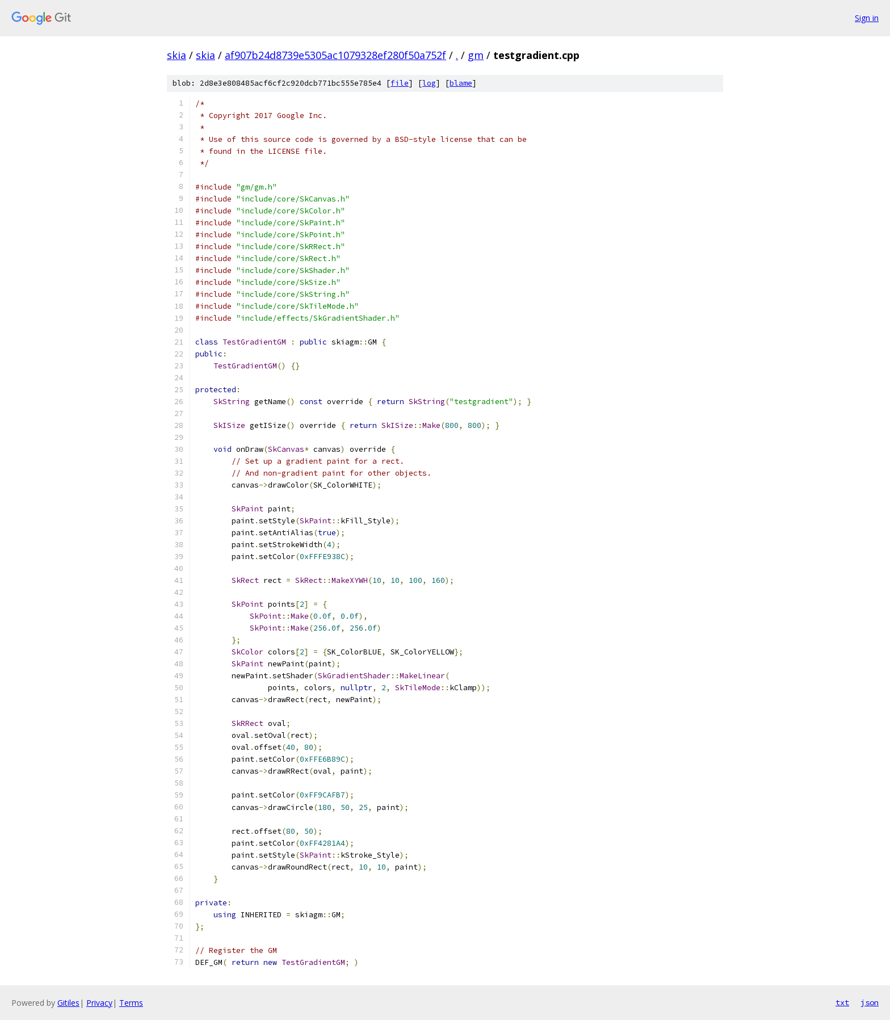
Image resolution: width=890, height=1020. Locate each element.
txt (842, 1002)
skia (176, 55)
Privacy (99, 1002)
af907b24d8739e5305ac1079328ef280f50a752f (335, 55)
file (400, 83)
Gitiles (68, 1002)
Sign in (867, 17)
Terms (131, 1002)
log (429, 83)
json (869, 1002)
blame (461, 83)
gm (476, 55)
